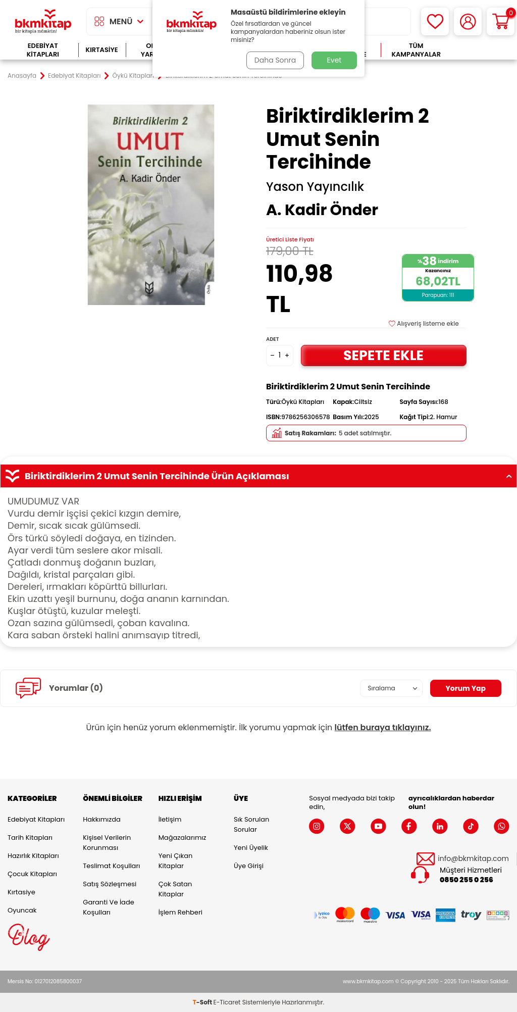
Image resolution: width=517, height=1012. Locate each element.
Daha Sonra (275, 60)
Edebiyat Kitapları (43, 50)
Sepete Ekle (383, 355)
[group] (150, 205)
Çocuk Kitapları (32, 874)
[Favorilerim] (435, 21)
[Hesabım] (468, 21)
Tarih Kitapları (30, 837)
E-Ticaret (227, 1002)
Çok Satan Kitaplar (175, 889)
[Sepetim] (500, 21)
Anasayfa (22, 76)
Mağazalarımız (182, 837)
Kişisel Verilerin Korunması (107, 842)
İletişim (170, 819)
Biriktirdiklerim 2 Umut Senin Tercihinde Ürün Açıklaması (258, 476)
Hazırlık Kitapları (33, 856)
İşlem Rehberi (180, 912)
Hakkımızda (101, 819)
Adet (272, 339)
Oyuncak (22, 910)
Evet (334, 60)
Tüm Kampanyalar (416, 50)
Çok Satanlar (480, 50)
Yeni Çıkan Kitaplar (176, 861)
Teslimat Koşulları (111, 866)
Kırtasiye (102, 49)
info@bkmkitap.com (473, 859)
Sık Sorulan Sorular (251, 824)
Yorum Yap (465, 688)
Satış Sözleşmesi (109, 884)
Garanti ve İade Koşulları (108, 907)
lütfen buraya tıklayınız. (383, 727)
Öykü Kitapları (133, 76)
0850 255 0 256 (466, 880)
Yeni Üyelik (251, 847)
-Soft (203, 1002)
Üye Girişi (249, 866)
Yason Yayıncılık (315, 187)
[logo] (43, 21)
